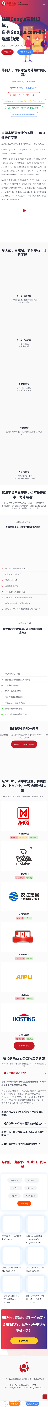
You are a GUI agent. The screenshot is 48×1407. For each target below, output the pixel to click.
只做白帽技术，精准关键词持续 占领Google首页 (24, 300)
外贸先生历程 (9, 1378)
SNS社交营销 (24, 384)
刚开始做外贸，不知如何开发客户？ (24, 94)
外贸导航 (32, 1378)
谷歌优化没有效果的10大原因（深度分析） (11, 1269)
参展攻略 (14, 1196)
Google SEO (14, 1180)
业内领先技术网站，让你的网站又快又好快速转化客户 (24, 433)
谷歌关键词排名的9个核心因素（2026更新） (35, 1269)
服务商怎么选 (25, 52)
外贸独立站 (24, 428)
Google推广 (32, 1180)
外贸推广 (16, 1188)
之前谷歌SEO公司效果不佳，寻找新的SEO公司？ (24, 101)
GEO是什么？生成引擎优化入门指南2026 (11, 1238)
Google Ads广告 (24, 340)
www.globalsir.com (25, 149)
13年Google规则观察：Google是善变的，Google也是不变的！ (35, 1239)
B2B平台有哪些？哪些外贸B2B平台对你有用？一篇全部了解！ (35, 1299)
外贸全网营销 (24, 472)
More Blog (24, 1203)
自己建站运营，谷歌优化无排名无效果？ (24, 107)
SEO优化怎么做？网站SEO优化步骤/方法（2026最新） (10, 1299)
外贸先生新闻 (30, 1196)
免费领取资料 (21, 1378)
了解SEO (7, 52)
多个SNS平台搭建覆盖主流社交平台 (24, 389)
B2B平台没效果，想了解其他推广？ (24, 88)
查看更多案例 (24, 1046)
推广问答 (30, 1188)
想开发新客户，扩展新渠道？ (24, 81)
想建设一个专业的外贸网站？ (24, 114)
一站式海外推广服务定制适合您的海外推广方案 (24, 477)
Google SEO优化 (24, 295)
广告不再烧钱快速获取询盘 (24, 345)
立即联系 (40, 1378)
